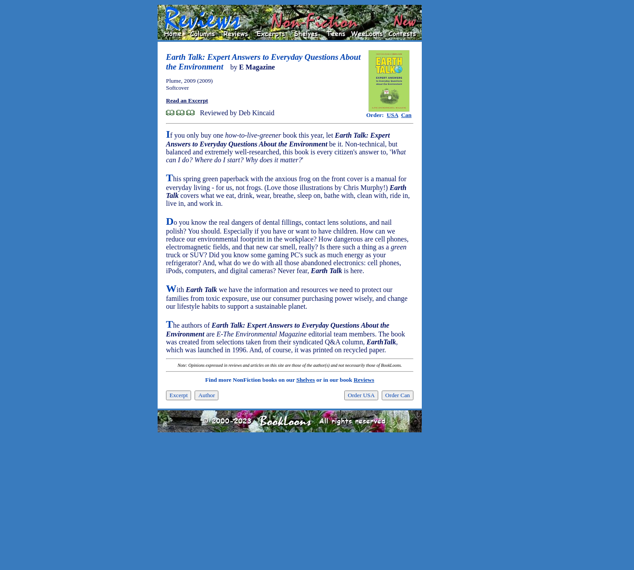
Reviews (364, 379)
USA (392, 115)
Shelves (305, 379)
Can (406, 115)
